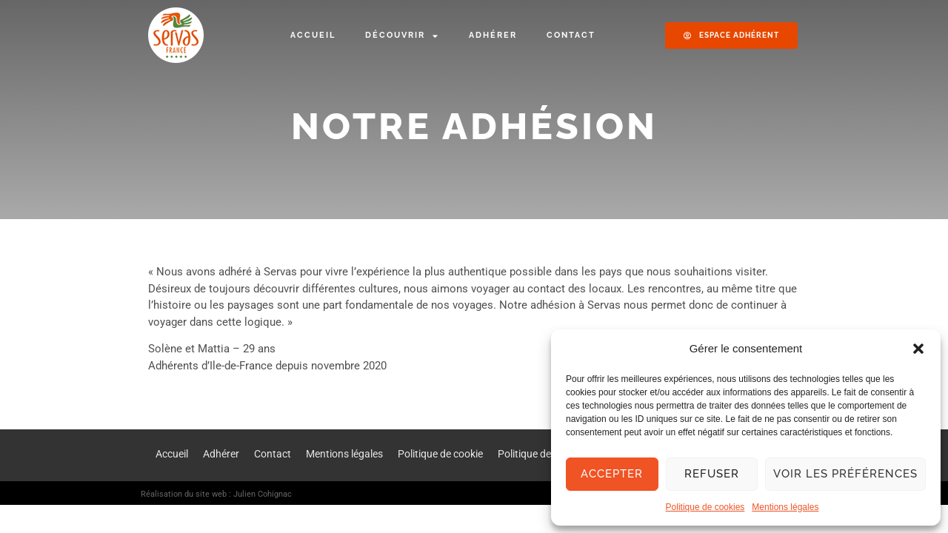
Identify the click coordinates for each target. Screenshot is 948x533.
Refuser (711, 473)
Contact (571, 35)
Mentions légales (785, 507)
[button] (918, 348)
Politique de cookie (440, 454)
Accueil (313, 35)
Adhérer (493, 35)
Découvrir (402, 35)
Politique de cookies (705, 507)
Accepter (612, 473)
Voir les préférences (845, 473)
